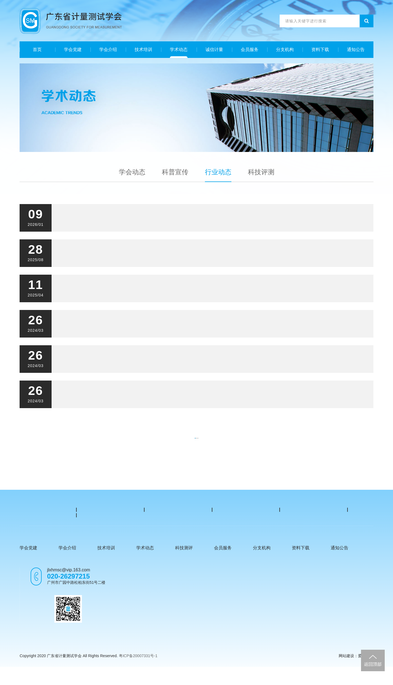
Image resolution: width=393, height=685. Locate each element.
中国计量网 (110, 523)
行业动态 (218, 172)
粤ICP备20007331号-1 (138, 674)
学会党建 (73, 49)
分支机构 (285, 49)
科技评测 (261, 172)
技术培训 (143, 49)
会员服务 (249, 49)
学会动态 (132, 172)
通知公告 (356, 49)
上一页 (144, 443)
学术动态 (179, 49)
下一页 (247, 443)
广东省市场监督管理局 (110, 513)
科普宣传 (175, 172)
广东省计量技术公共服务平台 (43, 526)
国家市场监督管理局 (178, 513)
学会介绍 (108, 49)
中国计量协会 (313, 513)
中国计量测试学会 (246, 513)
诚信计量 (214, 49)
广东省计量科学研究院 (39, 513)
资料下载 (320, 49)
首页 (37, 49)
